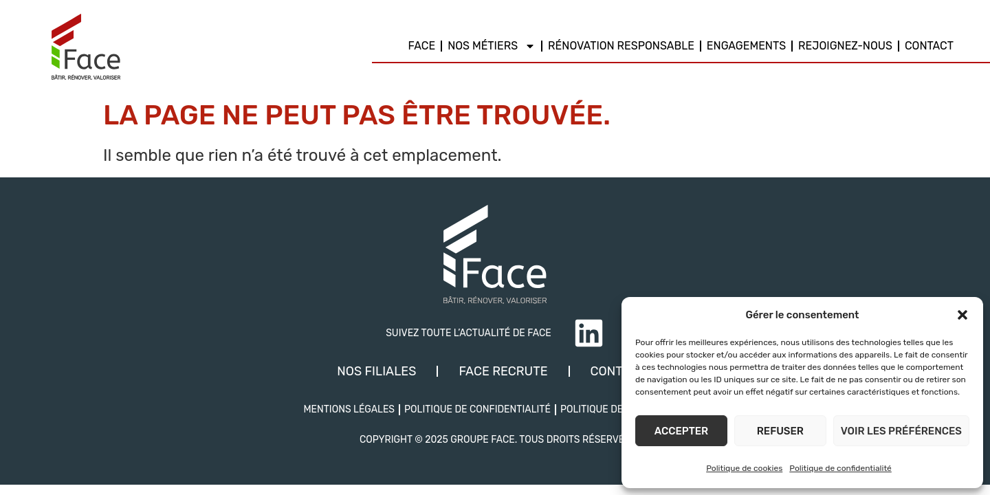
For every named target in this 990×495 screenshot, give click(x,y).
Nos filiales (376, 371)
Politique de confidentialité (840, 468)
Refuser (780, 431)
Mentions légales (349, 409)
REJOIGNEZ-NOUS (845, 45)
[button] (962, 315)
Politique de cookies (744, 468)
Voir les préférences (901, 431)
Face (422, 45)
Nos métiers (492, 46)
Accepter (681, 431)
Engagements (746, 45)
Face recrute (503, 371)
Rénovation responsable (621, 45)
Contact (929, 45)
